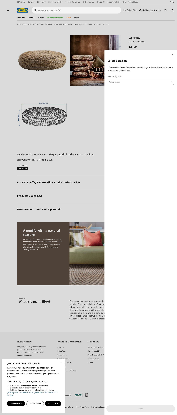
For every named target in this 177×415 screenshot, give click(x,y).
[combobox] (148, 32)
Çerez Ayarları (53, 403)
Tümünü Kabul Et (16, 403)
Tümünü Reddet (35, 403)
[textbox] (148, 32)
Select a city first (128, 27)
